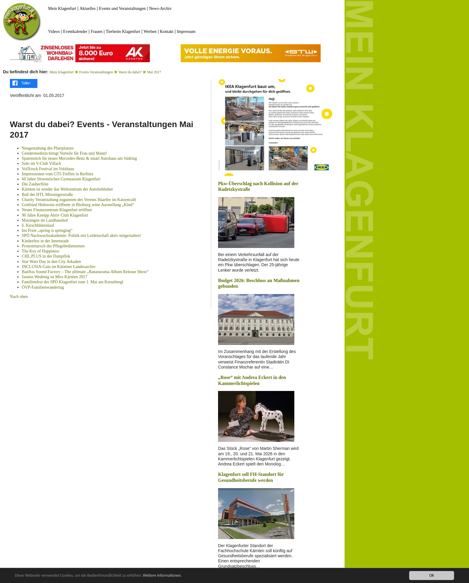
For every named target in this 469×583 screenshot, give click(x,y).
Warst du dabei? (129, 72)
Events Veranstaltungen (96, 72)
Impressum (186, 31)
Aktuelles (88, 8)
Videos (54, 31)
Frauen (96, 31)
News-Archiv (160, 8)
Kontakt (166, 31)
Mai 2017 (154, 72)
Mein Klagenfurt (62, 8)
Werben (150, 31)
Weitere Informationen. (162, 575)
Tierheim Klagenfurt (123, 31)
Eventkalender (75, 31)
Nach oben (19, 296)
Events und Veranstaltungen (122, 8)
